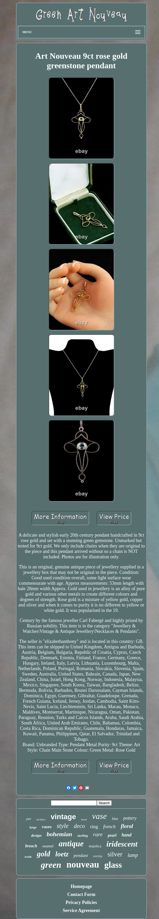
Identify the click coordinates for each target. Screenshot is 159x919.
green (51, 865)
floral (127, 826)
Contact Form (81, 894)
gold (43, 854)
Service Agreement (81, 910)
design (36, 835)
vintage (63, 817)
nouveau (82, 864)
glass (113, 865)
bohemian (59, 834)
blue (115, 819)
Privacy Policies (81, 902)
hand (127, 835)
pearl (112, 835)
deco (79, 826)
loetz (62, 854)
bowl (84, 819)
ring (94, 826)
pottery (130, 818)
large (32, 827)
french (109, 826)
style (63, 825)
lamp (133, 855)
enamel (48, 846)
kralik (28, 856)
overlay (97, 856)
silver (115, 854)
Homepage (81, 886)
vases (47, 826)
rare (98, 834)
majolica (95, 846)
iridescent (122, 844)
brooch (31, 846)
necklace (41, 819)
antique (71, 843)
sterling (82, 836)
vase (99, 816)
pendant (81, 855)
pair (28, 819)
